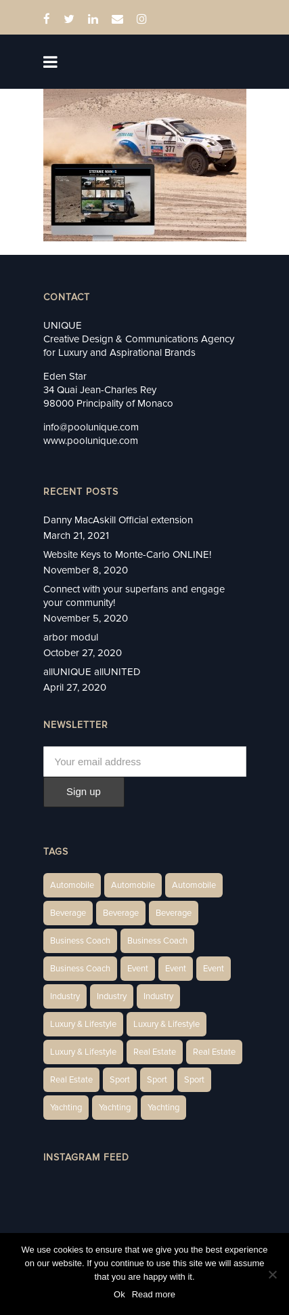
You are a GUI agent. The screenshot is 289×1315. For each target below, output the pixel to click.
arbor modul (70, 637)
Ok (119, 1294)
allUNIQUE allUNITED (92, 672)
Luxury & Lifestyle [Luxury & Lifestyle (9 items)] (83, 1052)
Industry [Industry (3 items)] (65, 996)
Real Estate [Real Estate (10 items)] (214, 1052)
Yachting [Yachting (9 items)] (163, 1107)
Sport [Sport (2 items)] (120, 1079)
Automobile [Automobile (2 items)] (133, 885)
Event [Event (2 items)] (137, 968)
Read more (153, 1294)
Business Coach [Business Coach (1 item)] (80, 940)
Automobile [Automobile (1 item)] (72, 885)
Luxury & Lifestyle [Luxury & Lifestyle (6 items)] (83, 1024)
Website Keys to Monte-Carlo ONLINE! (127, 554)
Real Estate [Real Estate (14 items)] (154, 1052)
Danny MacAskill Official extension (118, 520)
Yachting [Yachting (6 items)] (66, 1107)
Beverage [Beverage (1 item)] (68, 913)
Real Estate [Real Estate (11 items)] (71, 1079)
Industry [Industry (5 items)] (158, 996)
